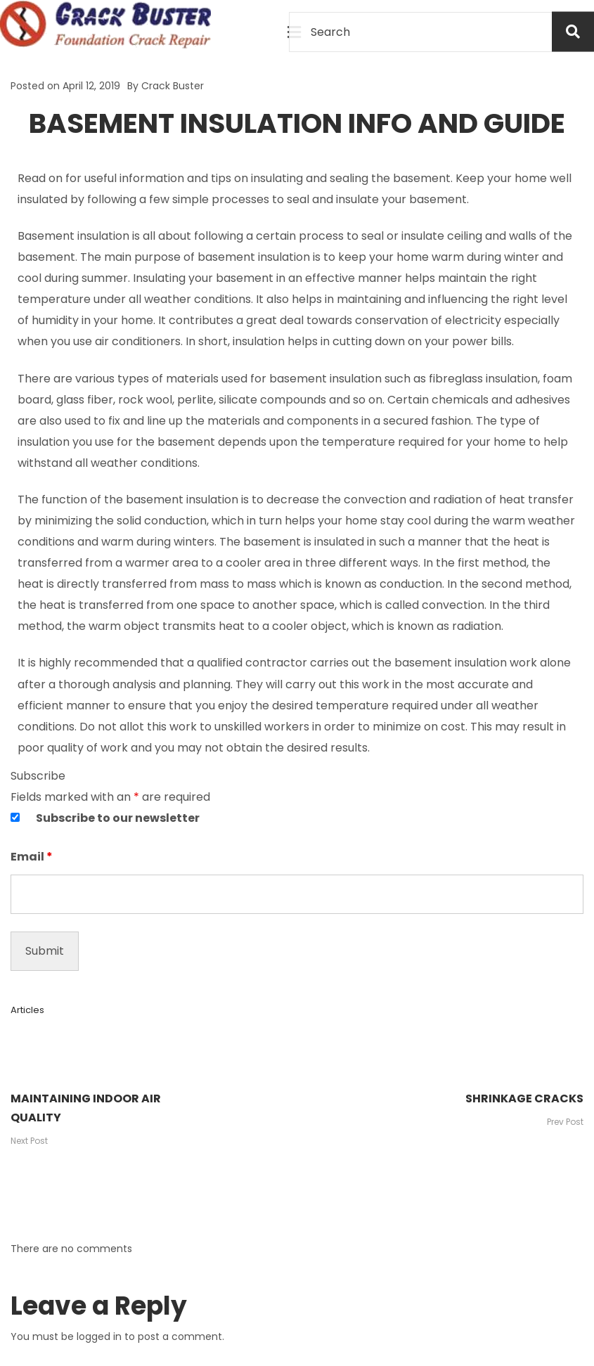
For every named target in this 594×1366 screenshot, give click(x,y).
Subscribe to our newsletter (118, 818)
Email (32, 857)
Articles (27, 1010)
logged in (99, 1336)
